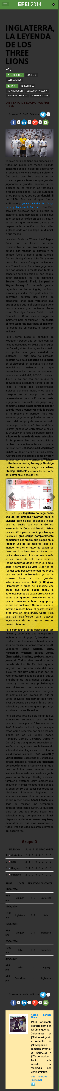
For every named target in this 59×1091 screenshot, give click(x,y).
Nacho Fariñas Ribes (41, 1015)
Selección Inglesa (37, 90)
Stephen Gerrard (18, 95)
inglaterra (27, 85)
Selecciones (15, 79)
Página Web (36, 1079)
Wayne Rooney (40, 95)
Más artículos (39, 1076)
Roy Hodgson (15, 90)
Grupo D (31, 74)
